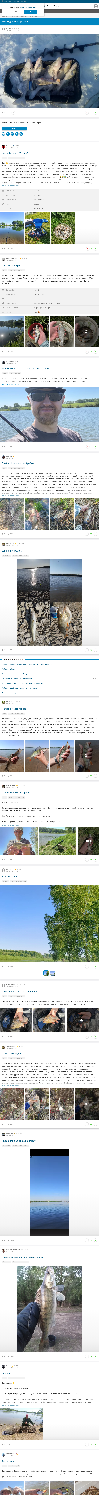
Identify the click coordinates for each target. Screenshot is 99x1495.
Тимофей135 (10, 1046)
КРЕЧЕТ (9, 456)
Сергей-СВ (10, 869)
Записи (5, 373)
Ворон (8, 1366)
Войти (14, 129)
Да (31, 12)
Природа (5, 881)
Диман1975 (10, 785)
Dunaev (8, 146)
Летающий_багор (12, 258)
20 (5, 1444)
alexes (8, 28)
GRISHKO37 (10, 1454)
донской (9, 702)
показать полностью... (11, 185)
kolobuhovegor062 (12, 984)
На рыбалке (6, 555)
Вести (4, 158)
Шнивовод (10, 543)
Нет (15, 12)
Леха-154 (9, 1134)
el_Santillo (10, 361)
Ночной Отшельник (13, 1250)
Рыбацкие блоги (15, 373)
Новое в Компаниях (14, 659)
